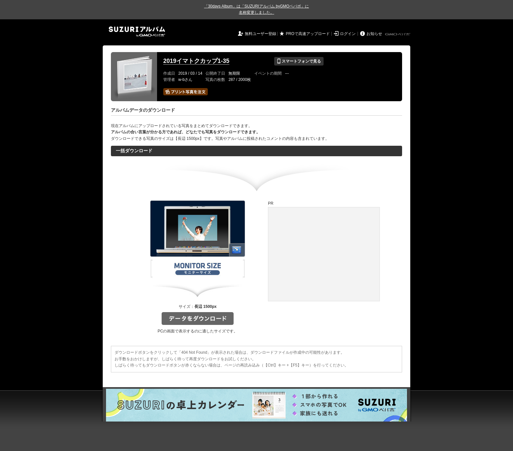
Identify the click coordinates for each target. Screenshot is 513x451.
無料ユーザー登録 (260, 33)
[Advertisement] (324, 254)
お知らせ (374, 33)
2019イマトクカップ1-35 (196, 61)
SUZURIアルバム (137, 32)
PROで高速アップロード (308, 33)
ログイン (348, 33)
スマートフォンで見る (299, 61)
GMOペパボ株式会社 (398, 34)
